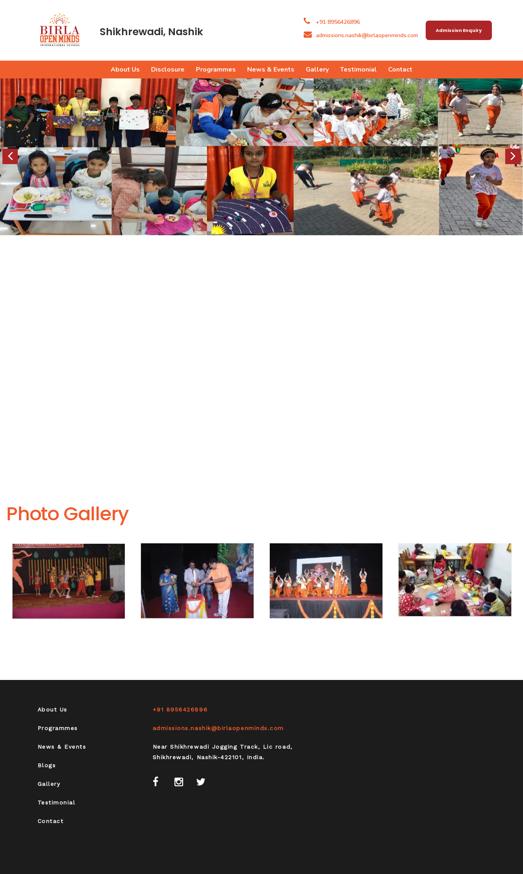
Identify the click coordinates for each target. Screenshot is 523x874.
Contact (400, 69)
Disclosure (168, 69)
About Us (125, 69)
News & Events (270, 69)
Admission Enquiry (459, 30)
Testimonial (358, 69)
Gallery (317, 69)
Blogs (47, 765)
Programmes (216, 69)
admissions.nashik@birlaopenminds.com (361, 35)
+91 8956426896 (338, 22)
